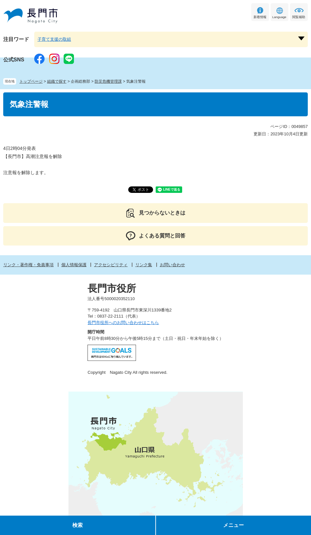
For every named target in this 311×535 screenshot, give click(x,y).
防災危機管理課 (108, 81)
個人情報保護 (74, 264)
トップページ (31, 81)
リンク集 (143, 264)
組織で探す (57, 81)
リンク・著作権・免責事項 (28, 264)
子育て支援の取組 (54, 39)
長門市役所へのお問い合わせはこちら (123, 322)
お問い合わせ (172, 264)
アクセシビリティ (111, 264)
